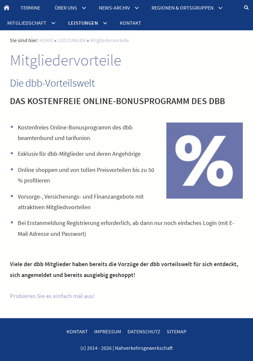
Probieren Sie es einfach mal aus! (52, 296)
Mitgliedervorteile (109, 40)
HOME (46, 40)
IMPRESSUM (107, 331)
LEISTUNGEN (71, 40)
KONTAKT (77, 331)
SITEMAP (176, 331)
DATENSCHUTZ (143, 331)
